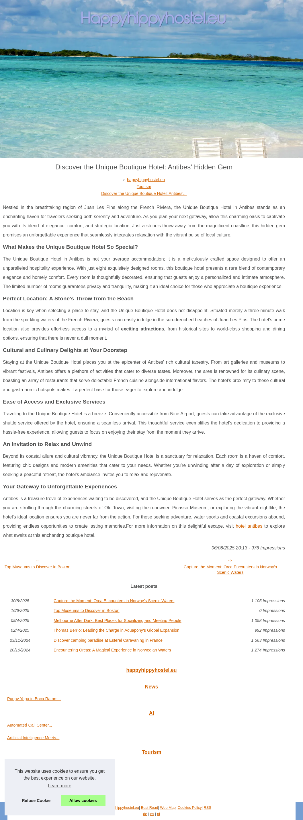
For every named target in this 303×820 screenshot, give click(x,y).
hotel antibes (249, 526)
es (152, 814)
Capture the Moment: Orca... (33, 764)
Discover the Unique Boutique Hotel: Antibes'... (144, 193)
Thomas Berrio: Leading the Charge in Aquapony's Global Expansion (116, 630)
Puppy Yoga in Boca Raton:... (34, 698)
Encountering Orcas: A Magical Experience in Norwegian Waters (112, 650)
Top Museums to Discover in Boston (38, 567)
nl (158, 814)
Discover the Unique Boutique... (36, 776)
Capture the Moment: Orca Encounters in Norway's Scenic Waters (230, 570)
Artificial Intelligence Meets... (33, 737)
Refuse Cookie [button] (36, 800)
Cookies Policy (190, 807)
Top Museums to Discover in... (34, 789)
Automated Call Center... (29, 725)
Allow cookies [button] (83, 800)
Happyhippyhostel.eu (122, 807)
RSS (207, 807)
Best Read (149, 807)
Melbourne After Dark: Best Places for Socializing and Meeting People (117, 621)
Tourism (144, 186)
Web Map (168, 807)
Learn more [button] (59, 785)
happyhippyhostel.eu (146, 179)
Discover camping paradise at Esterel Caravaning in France (108, 640)
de (145, 814)
